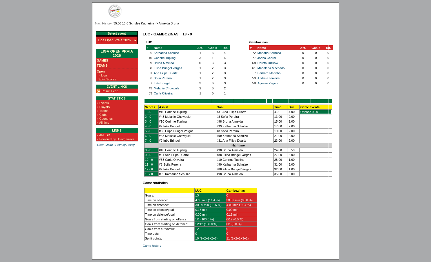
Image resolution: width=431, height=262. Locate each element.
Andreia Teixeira (268, 78)
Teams (102, 65)
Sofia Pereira (163, 78)
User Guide (105, 144)
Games (102, 60)
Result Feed (110, 91)
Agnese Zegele (267, 83)
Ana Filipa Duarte (166, 73)
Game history (152, 245)
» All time (103, 122)
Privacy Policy (125, 144)
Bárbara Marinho (269, 73)
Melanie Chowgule (166, 88)
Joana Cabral (266, 58)
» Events (103, 103)
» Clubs (102, 114)
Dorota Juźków (267, 63)
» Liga (103, 75)
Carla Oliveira (163, 93)
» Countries (105, 118)
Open (101, 71)
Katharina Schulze (166, 53)
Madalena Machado (271, 68)
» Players (103, 107)
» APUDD (103, 135)
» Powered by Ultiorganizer (115, 139)
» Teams (102, 110)
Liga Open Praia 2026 (117, 53)
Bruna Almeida (164, 63)
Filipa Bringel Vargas (168, 68)
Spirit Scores (107, 79)
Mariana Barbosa (269, 53)
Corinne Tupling (164, 58)
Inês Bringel (162, 83)
